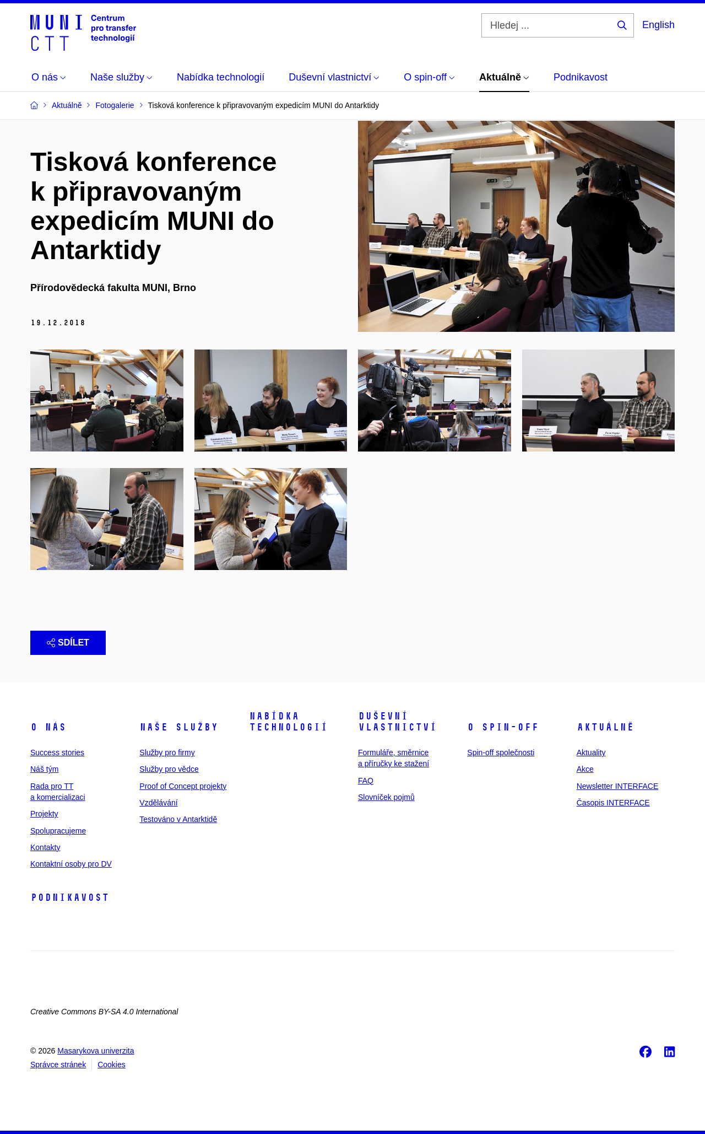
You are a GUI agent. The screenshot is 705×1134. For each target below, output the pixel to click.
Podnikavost (69, 897)
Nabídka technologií (288, 721)
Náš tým (44, 769)
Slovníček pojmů (386, 797)
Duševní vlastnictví (397, 721)
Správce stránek (58, 1064)
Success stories (57, 752)
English (658, 24)
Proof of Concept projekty (182, 786)
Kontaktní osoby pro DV (71, 863)
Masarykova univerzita (95, 1050)
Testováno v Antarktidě (178, 819)
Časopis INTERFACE (613, 802)
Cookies (111, 1064)
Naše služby (178, 727)
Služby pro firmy (166, 752)
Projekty (44, 813)
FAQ (365, 780)
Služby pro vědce (168, 769)
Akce (585, 769)
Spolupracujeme (58, 830)
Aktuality (591, 752)
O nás (48, 727)
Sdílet (68, 642)
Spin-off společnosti (500, 752)
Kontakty (45, 847)
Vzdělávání (158, 802)
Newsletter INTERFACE (618, 786)
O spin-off (503, 727)
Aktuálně (605, 727)
